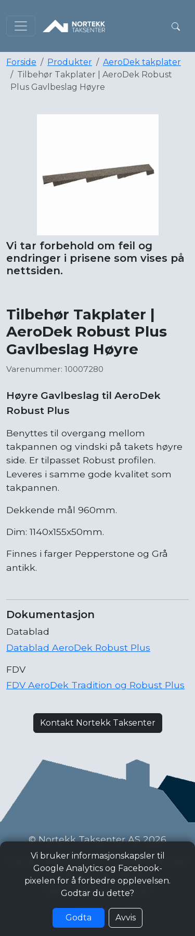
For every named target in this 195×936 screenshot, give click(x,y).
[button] (176, 26)
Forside (21, 62)
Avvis (125, 917)
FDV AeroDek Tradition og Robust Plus (95, 684)
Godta (79, 917)
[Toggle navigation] (20, 26)
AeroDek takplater (142, 62)
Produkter (69, 62)
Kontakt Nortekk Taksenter (97, 723)
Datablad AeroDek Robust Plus (78, 647)
